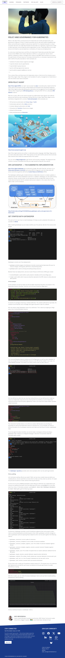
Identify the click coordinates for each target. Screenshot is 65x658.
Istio (29, 106)
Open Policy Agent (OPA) (14, 86)
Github (16, 221)
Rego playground (20, 159)
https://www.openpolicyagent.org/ (17, 150)
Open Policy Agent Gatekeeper (16, 168)
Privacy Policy (45, 648)
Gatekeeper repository (16, 471)
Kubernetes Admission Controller (16, 170)
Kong (31, 102)
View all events (57, 2)
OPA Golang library (28, 91)
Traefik (35, 102)
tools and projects (32, 99)
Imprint (44, 650)
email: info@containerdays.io (49, 651)
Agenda (11, 2)
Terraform (20, 108)
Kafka (25, 104)
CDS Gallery (34, 2)
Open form (8, 642)
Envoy (27, 102)
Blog (41, 2)
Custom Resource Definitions (35, 172)
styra (36, 86)
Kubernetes (25, 112)
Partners (26, 2)
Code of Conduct (46, 647)
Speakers (18, 2)
